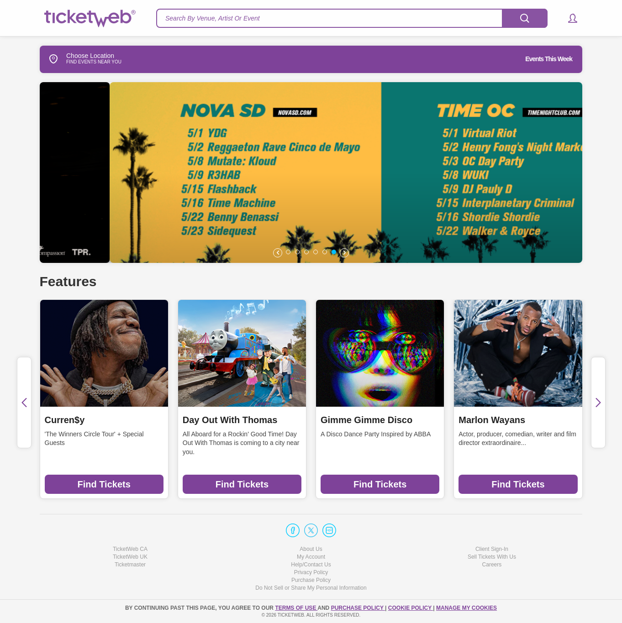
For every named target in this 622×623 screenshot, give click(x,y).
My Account (311, 557)
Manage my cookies (466, 608)
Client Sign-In (491, 549)
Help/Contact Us (311, 564)
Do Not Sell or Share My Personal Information (310, 588)
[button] (568, 18)
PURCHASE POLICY (358, 608)
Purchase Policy (311, 580)
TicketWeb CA (130, 549)
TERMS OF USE (296, 608)
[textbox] (352, 18)
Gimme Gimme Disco (366, 420)
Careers (492, 564)
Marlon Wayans (492, 420)
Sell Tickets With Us (492, 557)
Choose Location (77, 59)
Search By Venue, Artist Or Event (212, 18)
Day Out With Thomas (230, 420)
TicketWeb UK (130, 557)
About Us (311, 549)
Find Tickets (103, 484)
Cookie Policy (410, 608)
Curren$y (65, 420)
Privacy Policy (311, 572)
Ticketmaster (130, 564)
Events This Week (548, 59)
